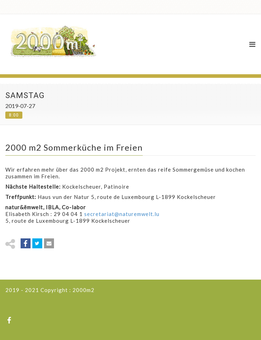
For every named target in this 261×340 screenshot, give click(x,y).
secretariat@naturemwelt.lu (121, 214)
